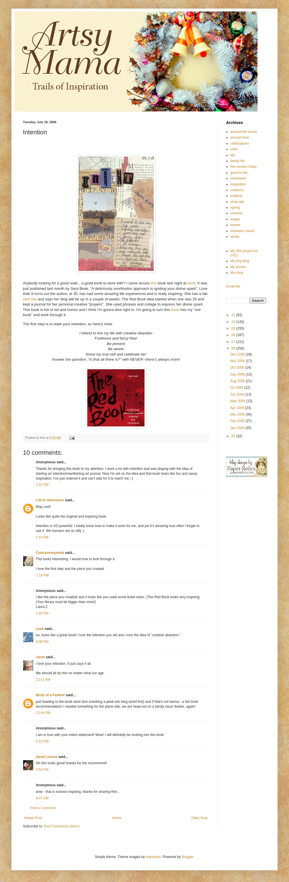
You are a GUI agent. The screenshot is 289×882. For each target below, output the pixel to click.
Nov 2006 (238, 361)
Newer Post (33, 818)
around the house (243, 132)
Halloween (238, 178)
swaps (235, 219)
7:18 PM (42, 575)
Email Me (233, 286)
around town (239, 137)
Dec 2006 (238, 354)
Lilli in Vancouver (50, 500)
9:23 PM (42, 741)
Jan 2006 (237, 428)
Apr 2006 (237, 408)
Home (116, 818)
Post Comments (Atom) (62, 826)
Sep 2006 (238, 374)
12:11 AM (43, 680)
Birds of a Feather (50, 695)
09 (233, 328)
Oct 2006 (237, 368)
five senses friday (243, 167)
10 (233, 322)
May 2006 (238, 401)
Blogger (187, 857)
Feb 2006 (238, 421)
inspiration (238, 184)
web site (30, 299)
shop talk (237, 202)
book (175, 310)
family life (237, 161)
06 (233, 348)
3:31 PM (42, 485)
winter (234, 237)
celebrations (239, 143)
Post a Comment (43, 808)
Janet (40, 657)
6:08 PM (42, 642)
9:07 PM (42, 798)
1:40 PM (42, 613)
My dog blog (239, 261)
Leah (40, 629)
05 (233, 436)
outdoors (237, 190)
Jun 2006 (237, 394)
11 (233, 315)
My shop (236, 273)
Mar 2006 (238, 414)
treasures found (242, 231)
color (234, 149)
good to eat (239, 173)
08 (233, 335)
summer (236, 213)
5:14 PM (42, 537)
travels (235, 225)
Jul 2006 (237, 388)
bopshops (153, 857)
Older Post (199, 818)
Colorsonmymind (50, 553)
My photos (238, 267)
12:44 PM (43, 713)
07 (233, 342)
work (191, 283)
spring (235, 207)
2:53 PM (42, 770)
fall (232, 155)
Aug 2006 (238, 381)
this (154, 283)
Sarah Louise (46, 757)
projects (236, 196)
